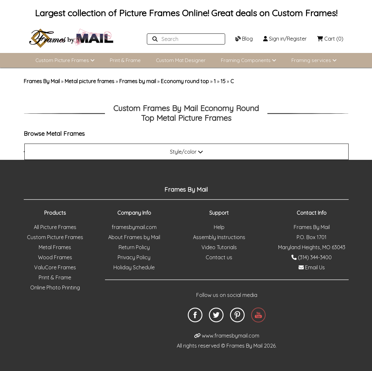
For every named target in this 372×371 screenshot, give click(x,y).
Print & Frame (125, 60)
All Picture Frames (55, 227)
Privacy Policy (134, 257)
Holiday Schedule (134, 267)
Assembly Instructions (219, 237)
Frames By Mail (42, 81)
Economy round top (185, 81)
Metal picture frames (89, 81)
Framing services (314, 60)
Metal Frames (55, 247)
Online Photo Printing (55, 287)
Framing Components (248, 60)
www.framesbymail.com (226, 335)
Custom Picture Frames (65, 60)
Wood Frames (55, 257)
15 (223, 81)
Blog (244, 38)
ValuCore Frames (55, 267)
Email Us (312, 267)
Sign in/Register (285, 38)
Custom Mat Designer (181, 60)
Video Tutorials (219, 247)
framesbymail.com (134, 227)
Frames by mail (137, 81)
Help (219, 227)
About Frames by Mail (134, 237)
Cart (330, 38)
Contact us (219, 257)
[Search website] (184, 39)
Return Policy (134, 247)
